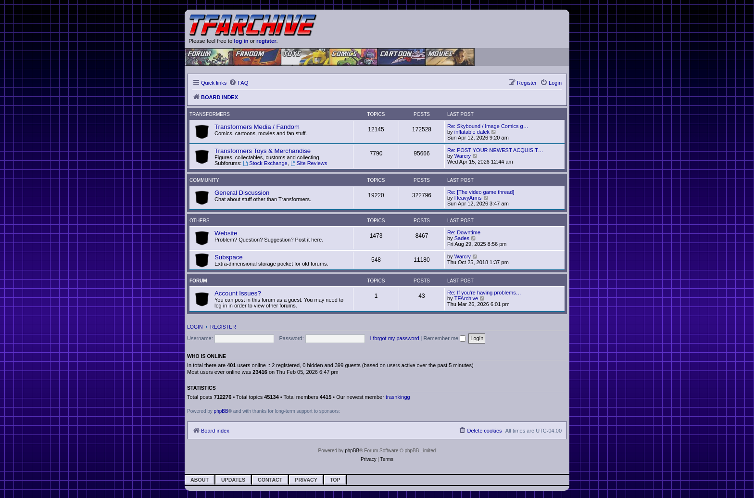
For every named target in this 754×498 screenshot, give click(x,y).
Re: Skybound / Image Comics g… (487, 126)
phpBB (221, 411)
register (266, 41)
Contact (270, 480)
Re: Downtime (463, 232)
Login (195, 327)
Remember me (444, 338)
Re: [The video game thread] (480, 192)
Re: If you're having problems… (484, 292)
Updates (233, 480)
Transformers (209, 114)
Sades (461, 238)
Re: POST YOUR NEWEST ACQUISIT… (495, 150)
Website (225, 233)
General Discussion (241, 192)
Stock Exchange (265, 163)
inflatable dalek (472, 132)
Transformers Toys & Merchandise (262, 150)
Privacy (306, 480)
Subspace (228, 257)
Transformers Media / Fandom (257, 126)
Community (204, 180)
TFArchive (466, 298)
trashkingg (398, 397)
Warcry (462, 156)
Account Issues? (237, 293)
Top (335, 480)
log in (241, 41)
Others (199, 220)
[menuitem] (238, 83)
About (199, 480)
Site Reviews (308, 163)
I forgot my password (394, 338)
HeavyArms (468, 198)
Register (223, 327)
